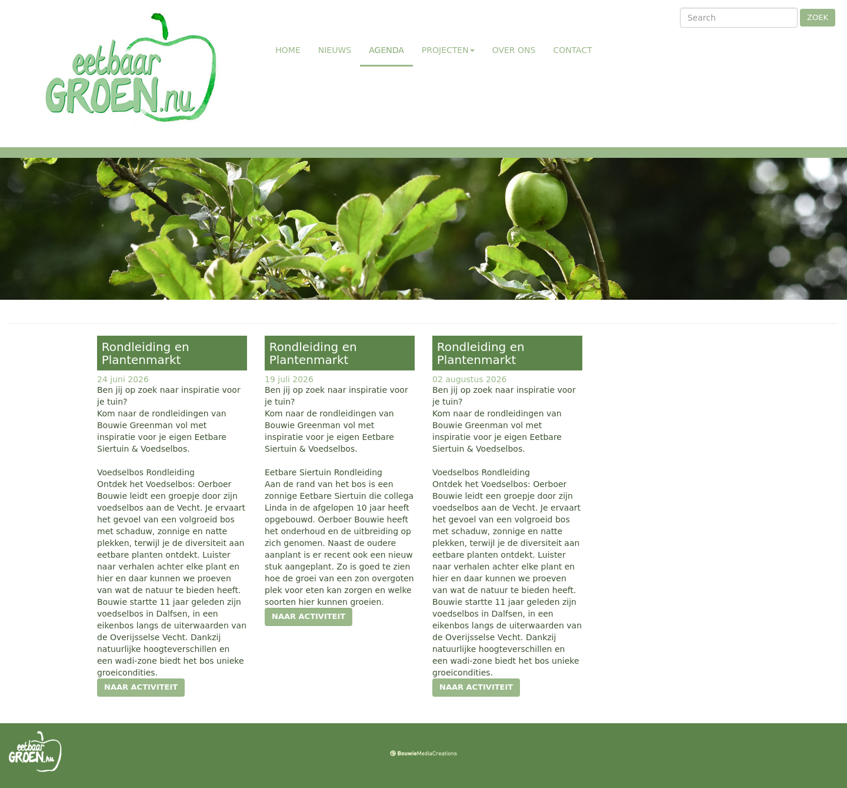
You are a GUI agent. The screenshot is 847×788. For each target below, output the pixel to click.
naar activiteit (141, 687)
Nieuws (334, 50)
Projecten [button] (448, 50)
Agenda (391, 49)
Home (287, 50)
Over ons (514, 50)
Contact (572, 50)
